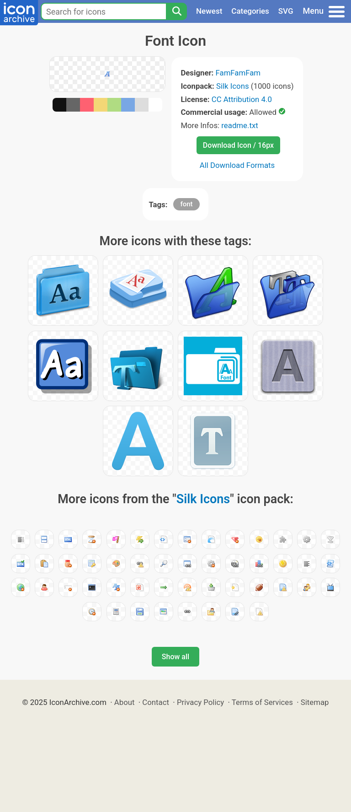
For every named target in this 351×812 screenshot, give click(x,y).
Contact (155, 702)
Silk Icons (232, 86)
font (186, 204)
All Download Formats (237, 165)
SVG (285, 11)
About (124, 702)
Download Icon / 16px (238, 145)
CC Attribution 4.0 (242, 99)
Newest (209, 11)
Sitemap (315, 702)
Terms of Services (262, 702)
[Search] (176, 11)
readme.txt (239, 125)
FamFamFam (238, 72)
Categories (250, 11)
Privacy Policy (200, 702)
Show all (175, 656)
